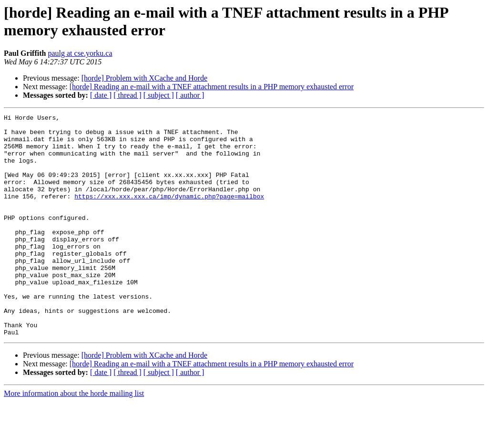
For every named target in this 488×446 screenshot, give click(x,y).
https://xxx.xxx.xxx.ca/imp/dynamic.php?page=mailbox (169, 213)
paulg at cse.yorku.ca (80, 53)
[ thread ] (127, 95)
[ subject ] (158, 95)
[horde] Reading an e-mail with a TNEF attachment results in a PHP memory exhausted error (212, 87)
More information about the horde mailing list (74, 438)
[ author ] (190, 95)
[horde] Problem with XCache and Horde (144, 78)
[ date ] (101, 95)
